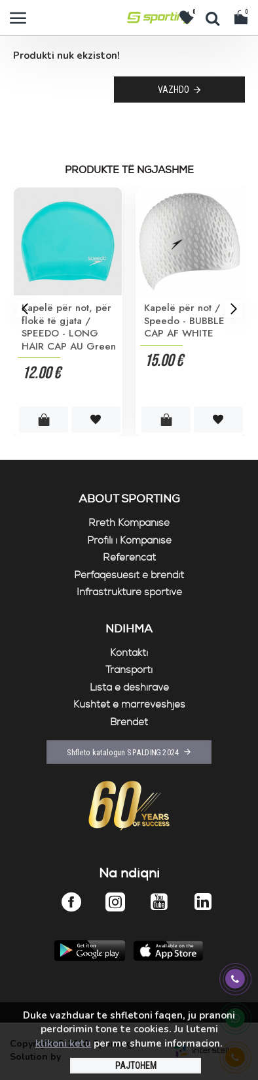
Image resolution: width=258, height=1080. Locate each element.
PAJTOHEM (136, 1065)
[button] (24, 309)
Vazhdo (173, 89)
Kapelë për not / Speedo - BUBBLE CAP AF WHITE (184, 321)
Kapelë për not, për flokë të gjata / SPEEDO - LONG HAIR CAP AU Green (69, 327)
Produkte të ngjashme (129, 170)
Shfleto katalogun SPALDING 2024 (123, 752)
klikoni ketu (63, 1043)
